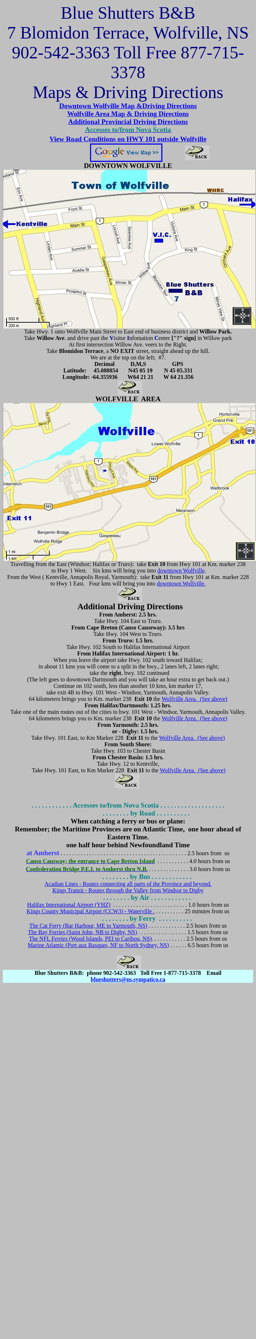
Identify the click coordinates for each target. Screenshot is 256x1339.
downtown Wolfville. (181, 583)
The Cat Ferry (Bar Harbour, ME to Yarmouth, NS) (88, 926)
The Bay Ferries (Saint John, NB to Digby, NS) (82, 932)
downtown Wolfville (181, 570)
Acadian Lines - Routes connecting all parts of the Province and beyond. (128, 884)
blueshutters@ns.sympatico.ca (128, 979)
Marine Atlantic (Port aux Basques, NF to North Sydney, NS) (98, 945)
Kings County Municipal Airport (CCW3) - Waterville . (91, 911)
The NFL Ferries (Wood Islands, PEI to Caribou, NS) (90, 939)
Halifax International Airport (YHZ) (68, 905)
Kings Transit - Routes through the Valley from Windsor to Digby (127, 890)
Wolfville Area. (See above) (194, 699)
